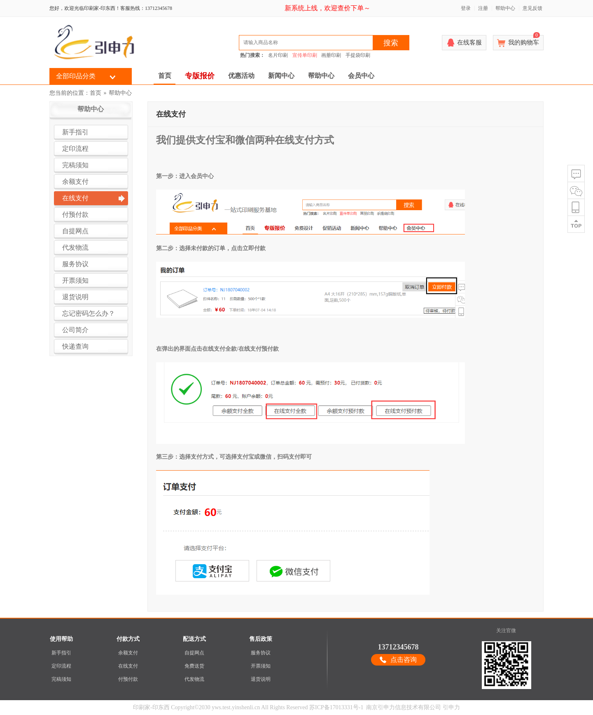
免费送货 (194, 666)
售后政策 (260, 639)
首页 (164, 75)
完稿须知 (61, 679)
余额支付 (128, 653)
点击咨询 (403, 659)
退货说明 (261, 679)
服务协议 (261, 653)
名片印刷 (278, 55)
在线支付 (128, 666)
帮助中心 (505, 8)
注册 (483, 8)
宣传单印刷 (304, 55)
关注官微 (506, 630)
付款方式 (128, 639)
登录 (466, 8)
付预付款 (128, 679)
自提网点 (194, 653)
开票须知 (261, 666)
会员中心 (361, 75)
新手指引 (61, 653)
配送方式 (194, 639)
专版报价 (200, 76)
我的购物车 (524, 40)
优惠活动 (241, 75)
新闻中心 (281, 75)
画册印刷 (331, 55)
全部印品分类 (76, 76)
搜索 (390, 43)
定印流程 (61, 666)
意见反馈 (532, 8)
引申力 (451, 707)
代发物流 (194, 679)
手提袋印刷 (358, 55)
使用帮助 (61, 639)
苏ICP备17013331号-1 (336, 707)
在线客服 (469, 42)
